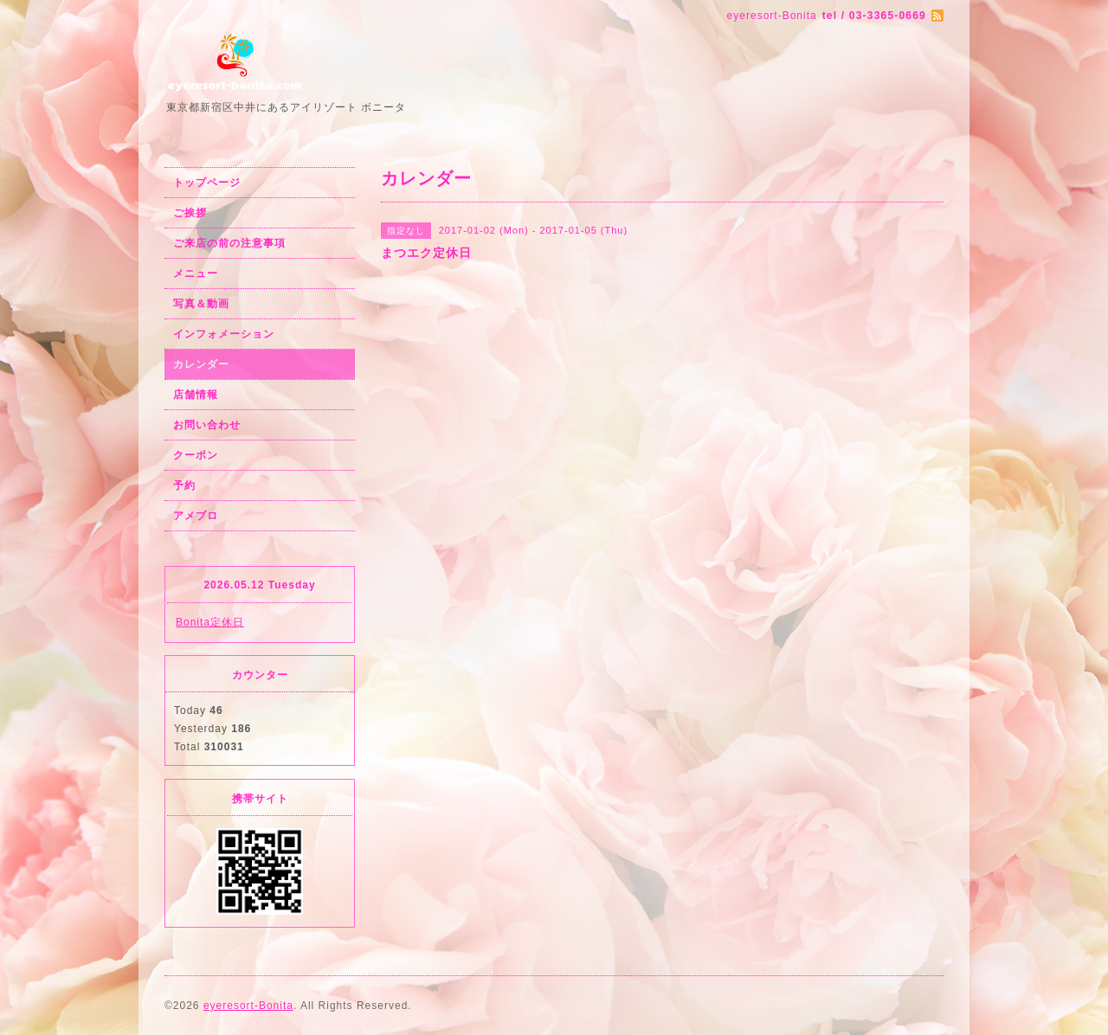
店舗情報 (195, 395)
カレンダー (201, 364)
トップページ (207, 183)
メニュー (195, 273)
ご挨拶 (190, 213)
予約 (184, 485)
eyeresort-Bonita (248, 1006)
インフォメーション (223, 334)
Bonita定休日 (210, 622)
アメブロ (195, 516)
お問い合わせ (207, 425)
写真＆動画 (201, 304)
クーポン (195, 455)
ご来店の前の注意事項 (229, 243)
